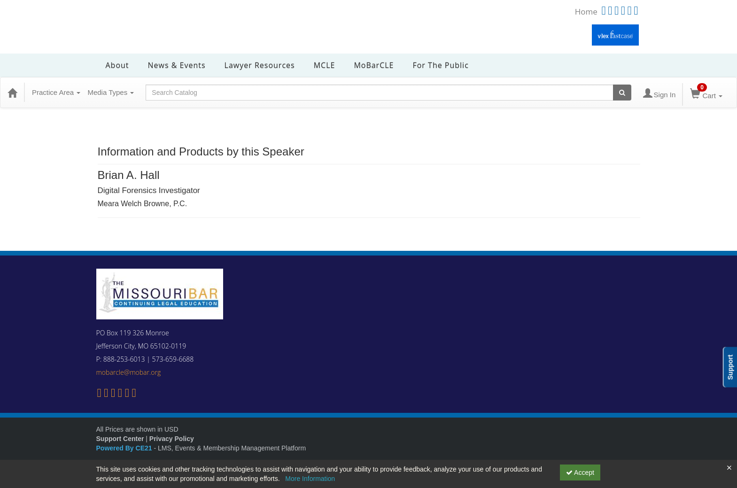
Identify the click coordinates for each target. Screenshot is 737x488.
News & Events (177, 65)
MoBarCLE (374, 65)
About (117, 65)
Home (586, 11)
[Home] (12, 92)
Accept (580, 472)
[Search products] (622, 93)
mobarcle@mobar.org (128, 372)
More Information (310, 478)
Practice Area (56, 92)
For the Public (440, 65)
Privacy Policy (171, 438)
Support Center (120, 438)
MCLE (324, 65)
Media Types (110, 92)
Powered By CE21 (125, 448)
